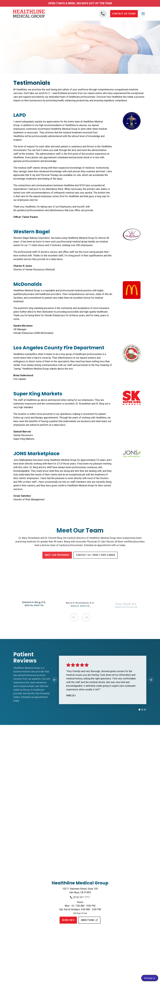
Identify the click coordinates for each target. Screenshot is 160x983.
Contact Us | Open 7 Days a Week (96, 557)
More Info (68, 919)
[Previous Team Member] (74, 617)
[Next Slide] (151, 679)
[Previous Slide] (49, 679)
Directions (89, 919)
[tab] (137, 709)
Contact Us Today (124, 13)
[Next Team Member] (86, 617)
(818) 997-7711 (81, 896)
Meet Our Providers (56, 557)
